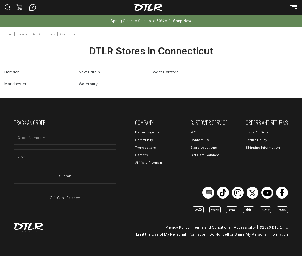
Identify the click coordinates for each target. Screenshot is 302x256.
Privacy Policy (177, 227)
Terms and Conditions (212, 227)
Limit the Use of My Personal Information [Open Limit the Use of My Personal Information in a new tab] (171, 234)
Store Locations (203, 148)
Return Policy (256, 140)
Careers (141, 155)
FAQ (193, 132)
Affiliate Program (148, 163)
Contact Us (199, 140)
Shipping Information (263, 148)
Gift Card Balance (65, 198)
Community (144, 140)
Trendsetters (145, 148)
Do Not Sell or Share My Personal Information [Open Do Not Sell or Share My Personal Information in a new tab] (248, 234)
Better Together (148, 132)
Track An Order (258, 132)
